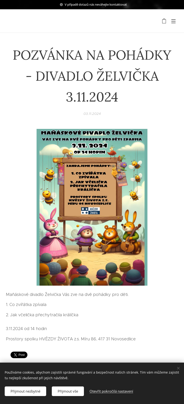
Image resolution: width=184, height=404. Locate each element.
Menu (173, 21)
